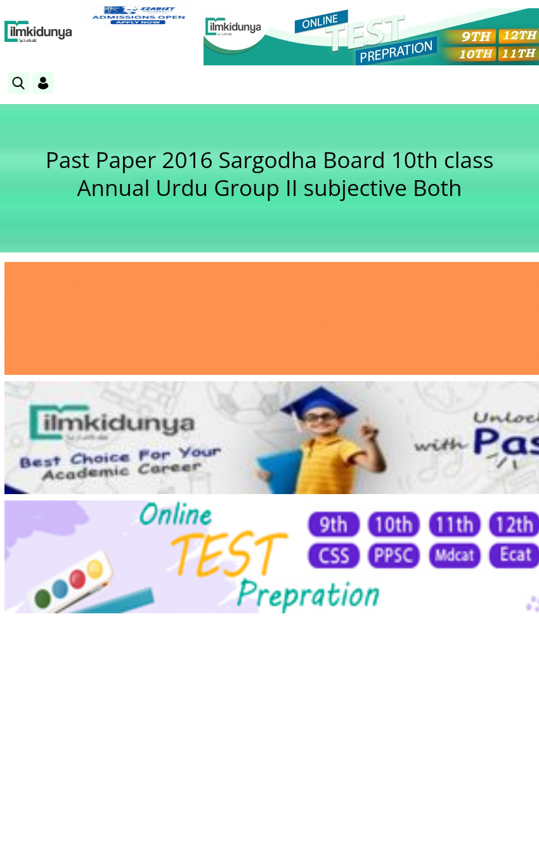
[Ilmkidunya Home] (38, 31)
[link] (138, 14)
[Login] (43, 83)
